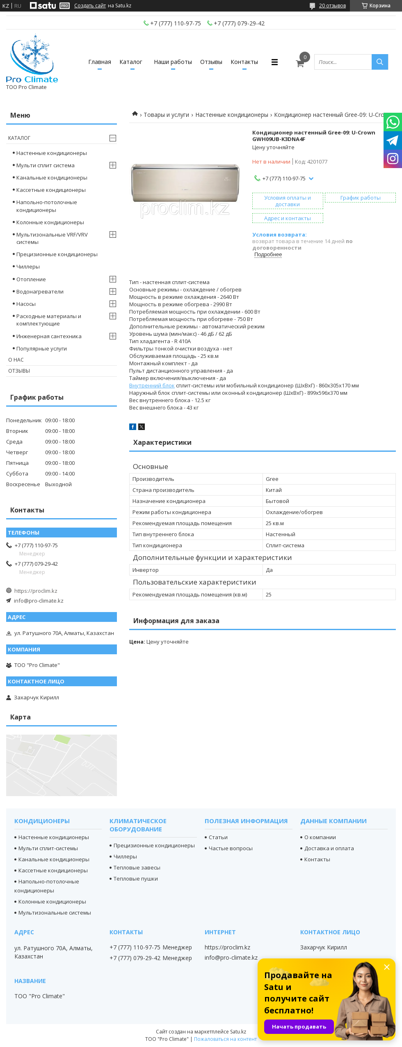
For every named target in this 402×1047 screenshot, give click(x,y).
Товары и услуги (166, 114)
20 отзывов (332, 5)
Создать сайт (90, 6)
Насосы (26, 303)
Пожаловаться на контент (225, 1039)
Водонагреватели (40, 291)
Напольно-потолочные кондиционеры (46, 205)
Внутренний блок (152, 385)
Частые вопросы (231, 848)
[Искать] (380, 62)
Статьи (218, 837)
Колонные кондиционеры (50, 222)
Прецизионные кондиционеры (57, 254)
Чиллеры (28, 266)
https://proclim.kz (35, 590)
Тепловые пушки (136, 878)
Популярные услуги (41, 348)
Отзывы (211, 62)
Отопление (31, 279)
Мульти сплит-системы (48, 848)
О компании (320, 837)
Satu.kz (238, 1031)
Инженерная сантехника (49, 336)
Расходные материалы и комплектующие (48, 319)
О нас (16, 359)
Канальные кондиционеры (51, 177)
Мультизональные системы (54, 912)
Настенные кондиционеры (231, 114)
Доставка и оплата (329, 848)
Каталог (130, 62)
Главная (99, 62)
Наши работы (173, 62)
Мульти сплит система (45, 165)
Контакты (244, 62)
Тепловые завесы (137, 867)
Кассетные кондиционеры (51, 189)
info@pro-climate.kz (39, 600)
